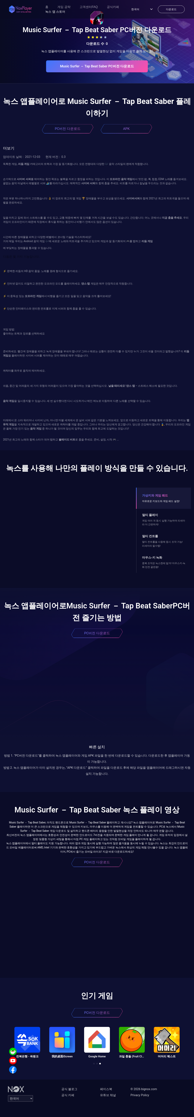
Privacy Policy (140, 1095)
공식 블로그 (69, 1089)
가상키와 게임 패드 (155, 495)
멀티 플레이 (150, 515)
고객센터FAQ (89, 7)
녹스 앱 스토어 (55, 11)
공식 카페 (67, 1095)
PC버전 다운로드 (68, 129)
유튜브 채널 (108, 1095)
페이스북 (106, 1089)
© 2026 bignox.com (144, 1089)
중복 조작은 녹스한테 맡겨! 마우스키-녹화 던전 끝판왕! (163, 565)
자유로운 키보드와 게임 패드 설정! (161, 501)
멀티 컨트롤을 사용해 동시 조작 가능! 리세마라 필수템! (162, 543)
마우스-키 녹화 (152, 557)
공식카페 (113, 7)
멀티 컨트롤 (150, 536)
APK (126, 129)
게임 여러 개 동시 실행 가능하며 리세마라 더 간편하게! (163, 522)
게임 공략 (63, 7)
